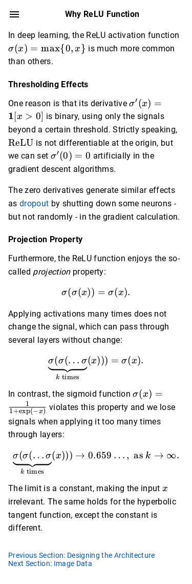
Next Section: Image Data (50, 563)
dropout (34, 203)
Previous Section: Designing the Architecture (81, 555)
